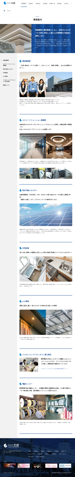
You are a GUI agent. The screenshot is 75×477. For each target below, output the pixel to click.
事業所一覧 (52, 3)
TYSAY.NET (30, 456)
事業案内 (23, 3)
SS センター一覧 (31, 454)
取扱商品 (38, 3)
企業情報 (45, 3)
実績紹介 (31, 3)
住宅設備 (5, 72)
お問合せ (66, 3)
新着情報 (54, 454)
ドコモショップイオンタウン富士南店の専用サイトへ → (55, 368)
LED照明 (5, 76)
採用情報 (59, 3)
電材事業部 (6, 60)
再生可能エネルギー (8, 69)
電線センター (6, 85)
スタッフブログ (62, 454)
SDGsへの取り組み (40, 456)
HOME (29, 451)
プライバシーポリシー (9, 472)
